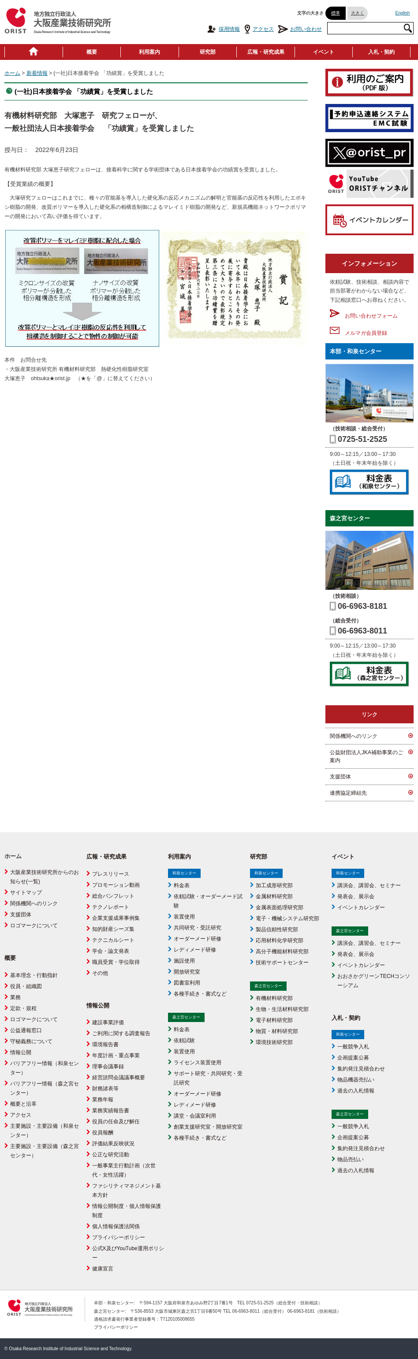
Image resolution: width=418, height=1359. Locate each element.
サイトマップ (26, 892)
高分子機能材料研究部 (282, 951)
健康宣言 (102, 1269)
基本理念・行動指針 (34, 975)
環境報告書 (105, 1044)
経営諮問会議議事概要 (118, 1077)
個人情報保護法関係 (116, 1226)
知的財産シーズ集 (113, 929)
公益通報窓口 (26, 1030)
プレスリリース (110, 874)
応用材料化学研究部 (279, 940)
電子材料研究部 (274, 1020)
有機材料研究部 (274, 998)
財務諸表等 (105, 1088)
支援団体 (340, 777)
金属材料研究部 (274, 896)
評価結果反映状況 (113, 1144)
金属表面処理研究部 (279, 907)
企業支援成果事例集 (116, 918)
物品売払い (350, 1159)
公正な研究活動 (110, 1155)
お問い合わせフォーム (364, 316)
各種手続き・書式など (200, 994)
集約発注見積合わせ (361, 1069)
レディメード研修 (195, 950)
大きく (357, 13)
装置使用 (184, 917)
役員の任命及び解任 (116, 1121)
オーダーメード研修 (197, 939)
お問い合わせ (300, 29)
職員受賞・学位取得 (116, 962)
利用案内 (149, 52)
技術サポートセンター (282, 962)
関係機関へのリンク (353, 736)
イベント (323, 52)
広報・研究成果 (265, 52)
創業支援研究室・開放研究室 (208, 1127)
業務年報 (102, 1099)
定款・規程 (23, 1008)
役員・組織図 (26, 986)
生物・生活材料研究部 (282, 1009)
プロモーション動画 (116, 885)
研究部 (208, 52)
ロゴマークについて (34, 925)
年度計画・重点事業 (116, 1055)
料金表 (182, 885)
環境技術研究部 (274, 1042)
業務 (15, 997)
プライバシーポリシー (118, 1237)
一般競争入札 (353, 1047)
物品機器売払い (355, 1080)
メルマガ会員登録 (358, 333)
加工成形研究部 (274, 885)
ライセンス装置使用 (197, 1062)
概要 (91, 52)
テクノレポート (110, 907)
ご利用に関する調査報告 (121, 1033)
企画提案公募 (353, 1058)
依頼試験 (184, 1040)
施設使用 (184, 961)
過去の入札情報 (355, 1091)
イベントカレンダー (361, 907)
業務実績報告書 (110, 1110)
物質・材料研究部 (277, 1031)
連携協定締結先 (348, 793)
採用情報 (223, 29)
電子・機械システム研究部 (287, 918)
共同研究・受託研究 (197, 928)
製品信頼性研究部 (277, 929)
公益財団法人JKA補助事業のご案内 (366, 756)
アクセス (259, 29)
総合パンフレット (113, 896)
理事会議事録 (108, 1066)
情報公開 (20, 1052)
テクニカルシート (113, 940)
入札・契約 (381, 52)
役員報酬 (102, 1132)
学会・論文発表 (110, 951)
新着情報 (37, 73)
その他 (100, 973)
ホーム (12, 73)
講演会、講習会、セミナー (369, 885)
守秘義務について (31, 1041)
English (403, 13)
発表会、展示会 (355, 896)
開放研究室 (187, 972)
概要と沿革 (23, 1104)
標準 (335, 13)
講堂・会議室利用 (195, 1116)
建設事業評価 (108, 1022)
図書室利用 (187, 983)
